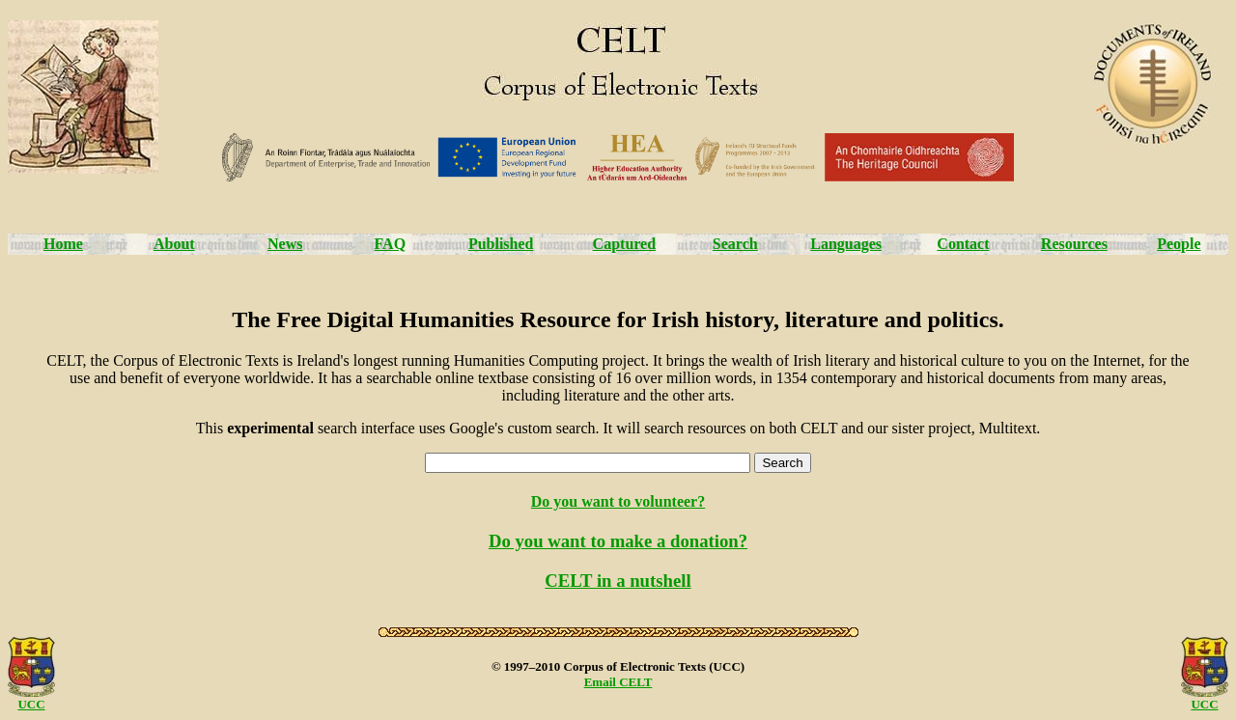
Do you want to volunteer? (618, 501)
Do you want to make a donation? (618, 541)
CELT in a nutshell (617, 580)
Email (601, 682)
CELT (635, 682)
